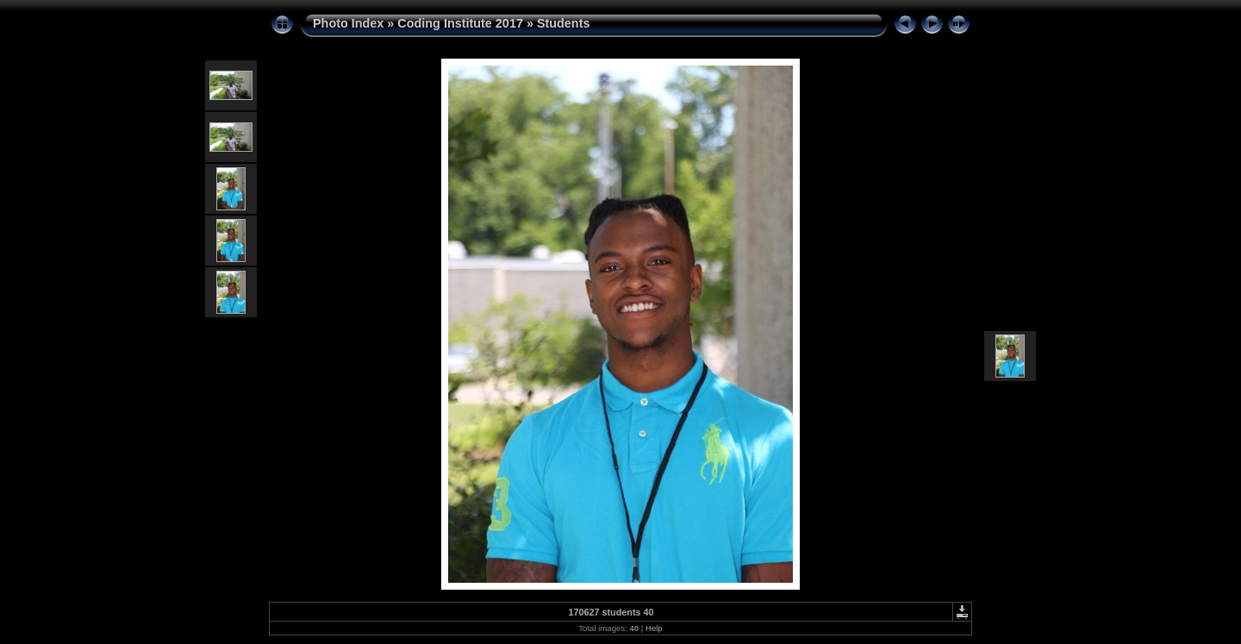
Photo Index (348, 23)
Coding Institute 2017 (460, 23)
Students (563, 23)
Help (654, 628)
